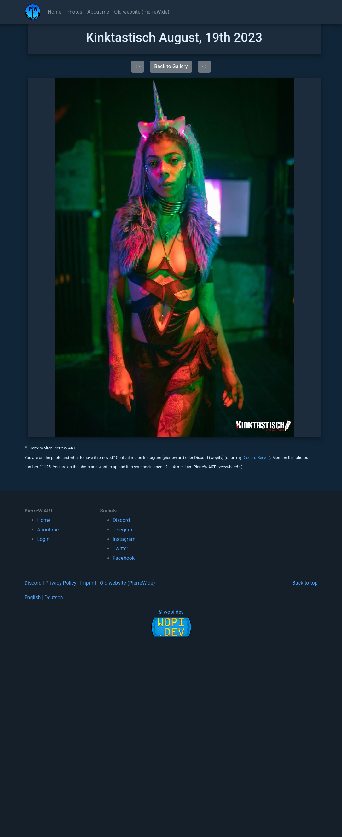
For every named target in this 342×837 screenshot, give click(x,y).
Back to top (304, 583)
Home (54, 12)
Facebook (124, 558)
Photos (75, 12)
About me (98, 12)
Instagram (124, 539)
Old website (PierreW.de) (141, 12)
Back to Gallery (171, 66)
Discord (121, 520)
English (33, 597)
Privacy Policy (61, 583)
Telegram (123, 530)
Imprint (88, 583)
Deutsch (53, 597)
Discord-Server (256, 457)
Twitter (120, 549)
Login (43, 539)
